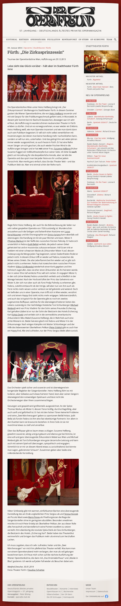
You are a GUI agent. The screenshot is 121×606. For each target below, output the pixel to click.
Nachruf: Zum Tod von (101, 162)
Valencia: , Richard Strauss (101, 131)
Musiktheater (52, 589)
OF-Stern (84, 40)
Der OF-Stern (66, 594)
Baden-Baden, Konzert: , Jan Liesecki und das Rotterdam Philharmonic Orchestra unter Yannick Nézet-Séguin (101, 148)
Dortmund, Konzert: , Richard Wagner (99, 211)
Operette (28, 48)
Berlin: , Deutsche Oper (102, 123)
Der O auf (95, 596)
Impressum (90, 591)
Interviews (73, 589)
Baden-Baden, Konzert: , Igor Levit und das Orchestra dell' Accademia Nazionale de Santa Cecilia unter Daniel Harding (101, 228)
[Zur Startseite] (61, 17)
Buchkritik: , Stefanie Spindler (102, 203)
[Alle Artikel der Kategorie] (101, 61)
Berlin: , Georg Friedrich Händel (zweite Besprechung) (100, 176)
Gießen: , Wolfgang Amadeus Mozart (99, 245)
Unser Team (91, 588)
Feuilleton (53, 40)
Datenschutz (103, 591)
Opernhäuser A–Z (54, 591)
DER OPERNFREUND (16, 585)
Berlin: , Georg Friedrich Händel (100, 217)
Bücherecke (68, 591)
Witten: (96, 157)
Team (109, 40)
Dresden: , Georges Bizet (101, 110)
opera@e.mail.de (23, 597)
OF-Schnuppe (97, 40)
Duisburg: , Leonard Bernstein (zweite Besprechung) (101, 105)
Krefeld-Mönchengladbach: (102, 166)
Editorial (11, 40)
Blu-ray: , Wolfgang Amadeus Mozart (100, 139)
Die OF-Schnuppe (54, 597)
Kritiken (24, 40)
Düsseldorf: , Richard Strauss (99, 196)
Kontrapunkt (69, 40)
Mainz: (97, 191)
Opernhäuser (38, 40)
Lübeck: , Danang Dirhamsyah (100, 118)
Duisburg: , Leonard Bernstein (101, 183)
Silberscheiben (53, 594)
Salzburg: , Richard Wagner (101, 236)
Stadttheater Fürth (42, 48)
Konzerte (63, 589)
